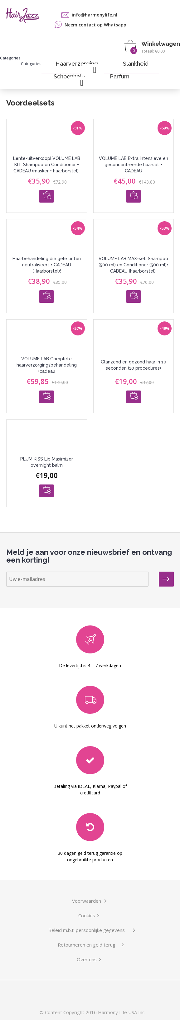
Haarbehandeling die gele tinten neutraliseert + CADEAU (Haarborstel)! (46, 265)
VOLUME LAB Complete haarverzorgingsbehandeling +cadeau (47, 365)
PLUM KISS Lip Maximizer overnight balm (46, 462)
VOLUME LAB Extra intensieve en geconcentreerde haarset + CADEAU (133, 164)
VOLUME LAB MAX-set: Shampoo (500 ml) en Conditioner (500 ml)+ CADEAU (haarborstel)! (133, 265)
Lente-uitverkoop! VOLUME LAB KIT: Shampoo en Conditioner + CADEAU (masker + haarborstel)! (46, 164)
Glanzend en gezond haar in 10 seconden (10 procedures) (133, 365)
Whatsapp (115, 25)
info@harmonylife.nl (94, 15)
